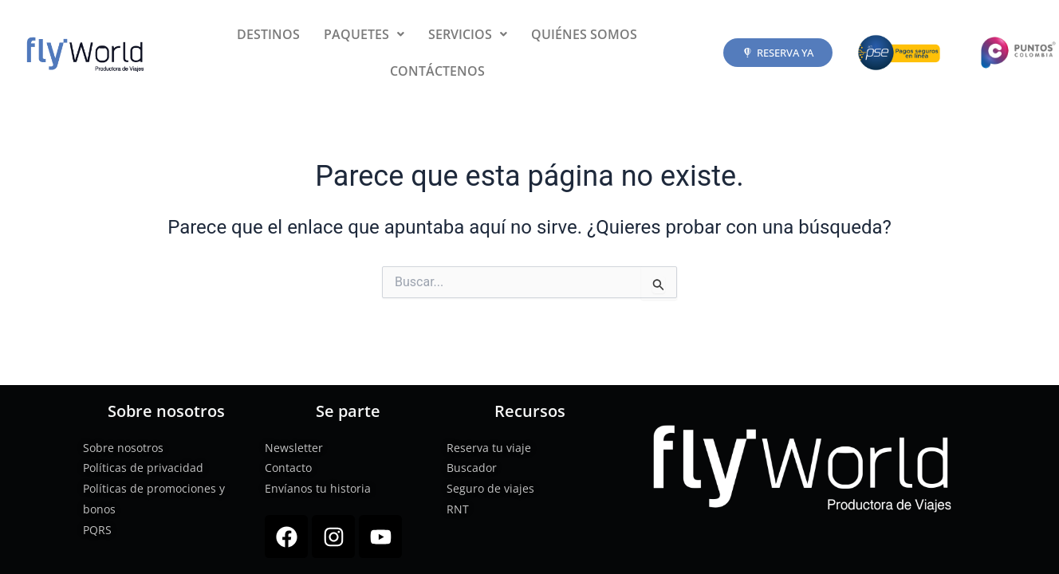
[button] (364, 34)
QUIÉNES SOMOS (584, 34)
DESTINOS (268, 34)
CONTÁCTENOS (437, 71)
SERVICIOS (467, 34)
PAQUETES (364, 34)
